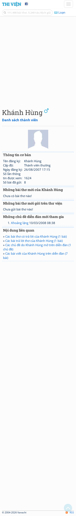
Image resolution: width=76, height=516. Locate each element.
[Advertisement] (38, 61)
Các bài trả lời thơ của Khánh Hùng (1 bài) (34, 241)
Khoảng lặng (19, 223)
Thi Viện (11, 4)
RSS (70, 512)
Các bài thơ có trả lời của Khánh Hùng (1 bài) (36, 236)
